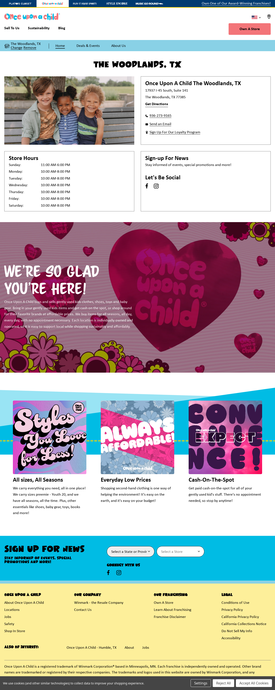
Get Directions (156, 104)
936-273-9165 (160, 116)
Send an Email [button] (160, 124)
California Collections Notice (244, 624)
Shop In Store (14, 631)
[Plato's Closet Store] (20, 3)
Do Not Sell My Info (237, 631)
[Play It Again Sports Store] (85, 3)
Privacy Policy (232, 610)
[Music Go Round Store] (149, 3)
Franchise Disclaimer (170, 617)
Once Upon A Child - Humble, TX (91, 648)
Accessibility (231, 638)
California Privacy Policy (240, 617)
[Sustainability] (39, 29)
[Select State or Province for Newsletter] (130, 551)
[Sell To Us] (14, 29)
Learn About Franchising (172, 610)
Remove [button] (29, 48)
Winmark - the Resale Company (98, 603)
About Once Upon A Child (24, 603)
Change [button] (16, 48)
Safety (9, 624)
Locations (12, 610)
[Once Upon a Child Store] (53, 3)
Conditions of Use (235, 603)
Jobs (7, 617)
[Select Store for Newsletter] (180, 551)
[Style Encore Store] (117, 3)
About (129, 648)
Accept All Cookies (254, 683)
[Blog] (62, 29)
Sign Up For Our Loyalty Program (175, 132)
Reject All (223, 683)
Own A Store (250, 29)
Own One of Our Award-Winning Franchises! (236, 4)
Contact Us (83, 610)
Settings (200, 683)
